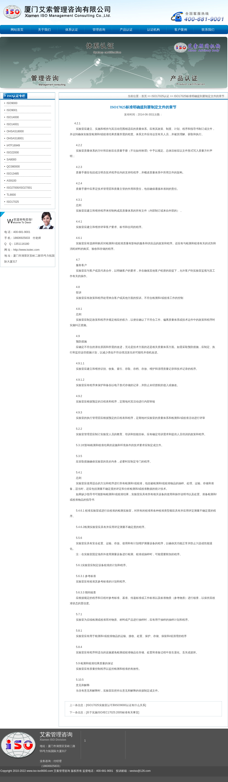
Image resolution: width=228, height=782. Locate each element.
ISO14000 (13, 117)
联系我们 (208, 29)
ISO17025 (13, 201)
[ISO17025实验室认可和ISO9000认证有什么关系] (116, 705)
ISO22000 (13, 152)
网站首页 (17, 29)
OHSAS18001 (15, 138)
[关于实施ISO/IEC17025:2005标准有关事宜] (112, 712)
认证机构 (153, 29)
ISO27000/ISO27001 (19, 187)
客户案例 (180, 29)
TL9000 (11, 194)
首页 (144, 96)
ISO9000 (12, 103)
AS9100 (11, 180)
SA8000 (11, 159)
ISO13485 (13, 173)
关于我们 (44, 29)
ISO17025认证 (160, 96)
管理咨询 (99, 29)
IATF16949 (13, 145)
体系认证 (71, 29)
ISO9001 (12, 110)
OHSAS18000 (15, 131)
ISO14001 (13, 124)
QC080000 (13, 166)
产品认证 (126, 29)
